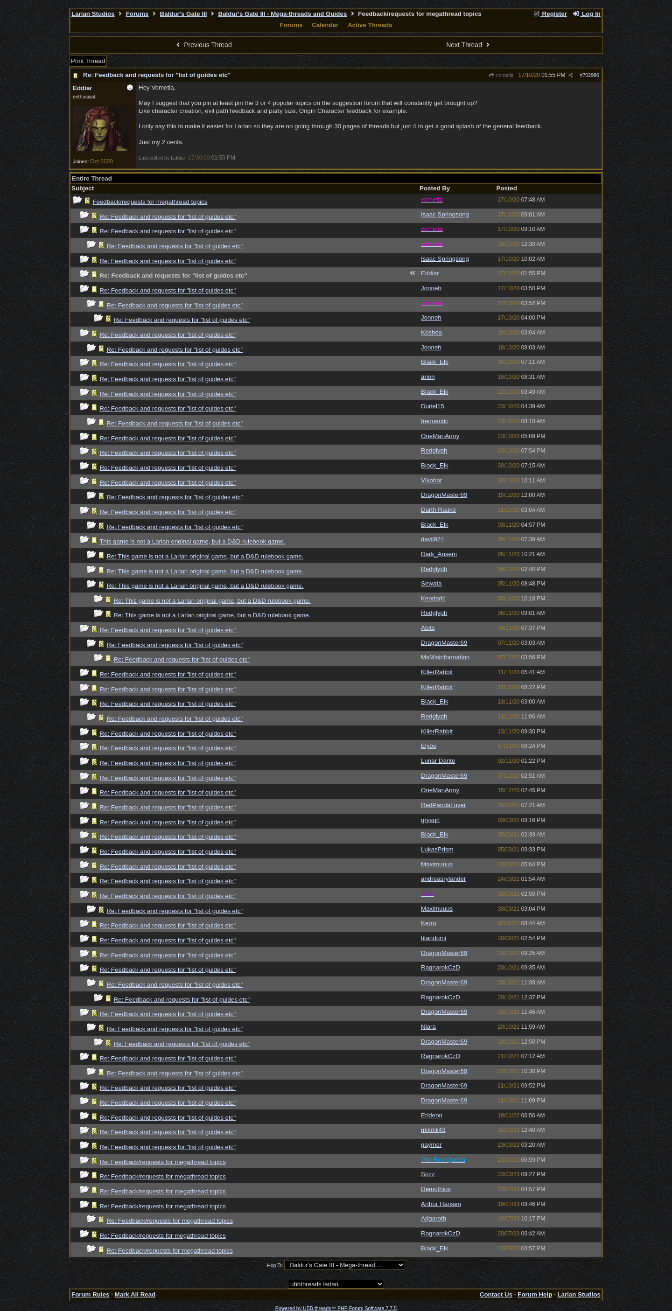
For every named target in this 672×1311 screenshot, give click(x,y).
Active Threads (370, 24)
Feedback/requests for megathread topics (149, 201)
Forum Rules (90, 1294)
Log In (587, 13)
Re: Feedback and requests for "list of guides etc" (157, 74)
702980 (590, 75)
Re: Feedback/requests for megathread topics (162, 1161)
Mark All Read (135, 1294)
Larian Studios (93, 13)
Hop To (275, 1265)
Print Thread (88, 60)
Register (549, 13)
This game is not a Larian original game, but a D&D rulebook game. (192, 541)
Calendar (325, 24)
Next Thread (469, 45)
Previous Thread (203, 45)
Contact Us (496, 1294)
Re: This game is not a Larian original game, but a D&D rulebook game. (204, 556)
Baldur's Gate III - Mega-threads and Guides (282, 13)
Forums (137, 13)
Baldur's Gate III (183, 13)
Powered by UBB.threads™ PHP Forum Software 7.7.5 (336, 1308)
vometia (501, 75)
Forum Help (535, 1294)
